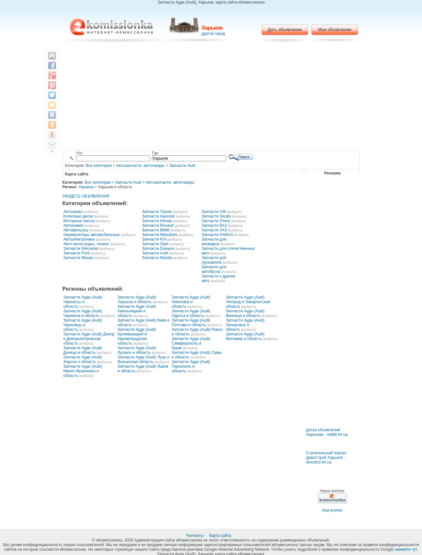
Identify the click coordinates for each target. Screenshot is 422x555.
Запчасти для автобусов (213, 269)
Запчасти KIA (154, 239)
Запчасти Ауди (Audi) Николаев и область (191, 302)
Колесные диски (78, 216)
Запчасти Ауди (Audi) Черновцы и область (82, 325)
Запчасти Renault (157, 225)
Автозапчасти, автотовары (140, 165)
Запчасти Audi (182, 165)
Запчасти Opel (155, 244)
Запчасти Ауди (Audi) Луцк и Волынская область (143, 359)
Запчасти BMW (155, 230)
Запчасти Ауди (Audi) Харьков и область (136, 299)
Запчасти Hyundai (158, 216)
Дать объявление (285, 29)
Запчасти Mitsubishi (159, 234)
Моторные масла (79, 221)
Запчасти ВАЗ (214, 225)
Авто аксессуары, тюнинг (86, 244)
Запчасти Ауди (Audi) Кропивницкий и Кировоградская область (136, 336)
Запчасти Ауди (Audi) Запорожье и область (245, 325)
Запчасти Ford (76, 253)
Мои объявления (334, 29)
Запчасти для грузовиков (213, 260)
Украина (86, 187)
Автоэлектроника (79, 239)
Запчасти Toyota (156, 211)
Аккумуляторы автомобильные (91, 234)
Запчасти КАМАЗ (217, 234)
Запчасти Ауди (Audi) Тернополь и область (191, 366)
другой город (213, 33)
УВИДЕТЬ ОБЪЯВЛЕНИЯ (85, 196)
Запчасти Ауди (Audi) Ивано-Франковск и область (82, 371)
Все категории (99, 165)
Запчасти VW (213, 211)
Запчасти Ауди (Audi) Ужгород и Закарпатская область (248, 302)
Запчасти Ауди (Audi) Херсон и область (82, 359)
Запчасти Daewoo (158, 248)
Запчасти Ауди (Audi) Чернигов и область (82, 313)
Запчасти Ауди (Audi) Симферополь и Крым (191, 343)
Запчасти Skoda (216, 216)
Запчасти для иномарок (213, 241)
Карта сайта (220, 535)
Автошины (72, 211)
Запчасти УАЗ (214, 230)
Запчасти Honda (156, 221)
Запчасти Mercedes (81, 248)
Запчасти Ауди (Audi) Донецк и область (82, 350)
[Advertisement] (211, 97)
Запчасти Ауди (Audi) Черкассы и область (82, 302)
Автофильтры (75, 230)
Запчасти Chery (215, 221)
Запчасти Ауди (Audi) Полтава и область (191, 322)
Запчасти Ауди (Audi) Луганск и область (136, 350)
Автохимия (73, 225)
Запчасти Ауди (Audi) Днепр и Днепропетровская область (88, 339)
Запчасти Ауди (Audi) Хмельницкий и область (136, 311)
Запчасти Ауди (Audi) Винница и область (245, 313)
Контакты (196, 535)
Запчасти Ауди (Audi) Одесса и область (191, 313)
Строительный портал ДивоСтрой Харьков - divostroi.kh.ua (326, 457)
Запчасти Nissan (78, 257)
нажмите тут (406, 549)
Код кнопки (332, 510)
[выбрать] (90, 212)
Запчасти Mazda (157, 257)
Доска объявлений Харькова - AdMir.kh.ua (327, 432)
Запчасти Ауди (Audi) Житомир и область (245, 336)
